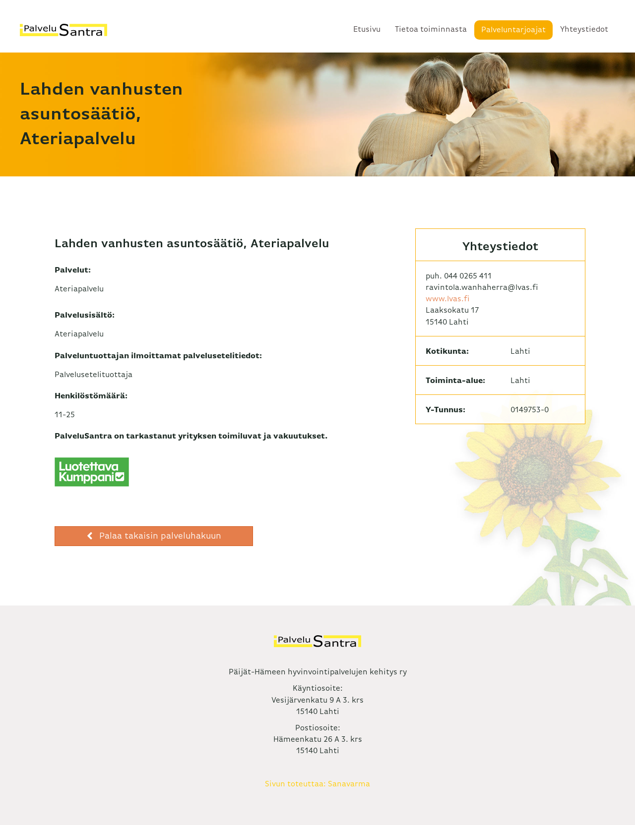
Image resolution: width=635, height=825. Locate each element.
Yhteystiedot (584, 30)
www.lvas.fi (448, 299)
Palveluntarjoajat (513, 30)
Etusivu (367, 30)
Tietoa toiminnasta (431, 30)
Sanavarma (349, 784)
